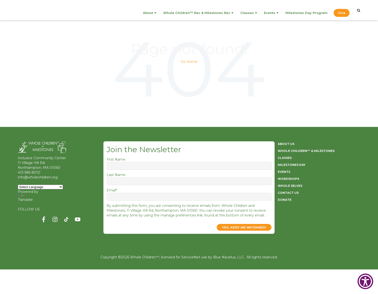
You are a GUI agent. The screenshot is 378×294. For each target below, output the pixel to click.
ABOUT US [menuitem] (286, 144)
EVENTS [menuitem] (284, 172)
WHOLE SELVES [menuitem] (290, 186)
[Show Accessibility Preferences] (365, 281)
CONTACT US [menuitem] (288, 193)
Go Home (189, 61)
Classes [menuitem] (247, 10)
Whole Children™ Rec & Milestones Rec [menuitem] (196, 10)
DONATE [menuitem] (284, 200)
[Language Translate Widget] (40, 187)
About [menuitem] (148, 10)
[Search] (358, 10)
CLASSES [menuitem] (285, 158)
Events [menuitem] (269, 10)
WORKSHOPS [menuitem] (288, 179)
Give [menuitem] (341, 10)
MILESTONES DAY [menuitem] (291, 165)
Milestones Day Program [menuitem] (306, 10)
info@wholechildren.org (38, 177)
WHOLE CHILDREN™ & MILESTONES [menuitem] (306, 151)
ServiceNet (190, 257)
